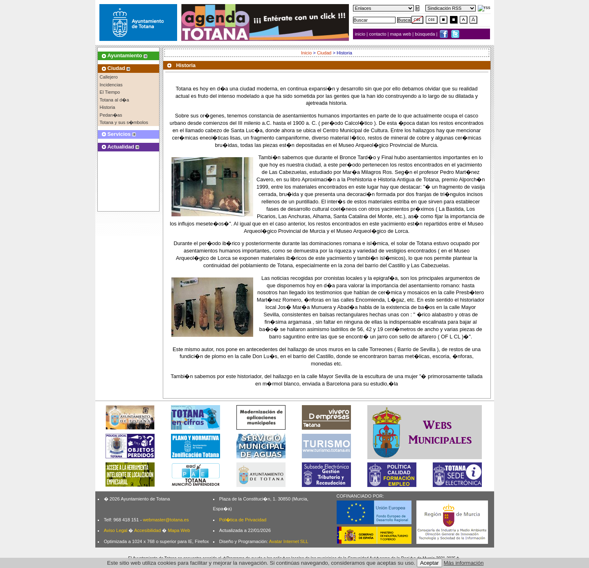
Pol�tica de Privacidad (242, 519)
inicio (361, 34)
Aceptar (429, 563)
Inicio (306, 52)
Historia (107, 107)
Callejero (109, 76)
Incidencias (111, 84)
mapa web (401, 34)
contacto (377, 34)
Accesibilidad (147, 530)
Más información (464, 563)
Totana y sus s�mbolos (124, 122)
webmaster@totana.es (166, 519)
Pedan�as (111, 115)
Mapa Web (179, 530)
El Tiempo (110, 92)
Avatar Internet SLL (288, 541)
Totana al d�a (114, 99)
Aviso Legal (116, 530)
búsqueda (425, 34)
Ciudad (324, 52)
